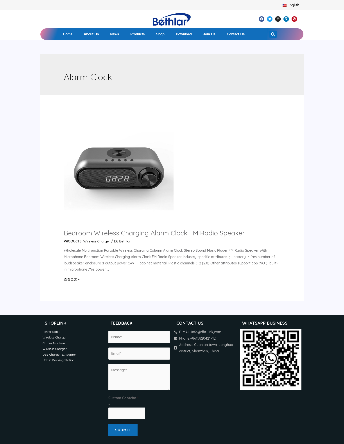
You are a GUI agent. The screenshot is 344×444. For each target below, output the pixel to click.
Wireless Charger (98, 241)
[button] (273, 34)
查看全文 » (72, 279)
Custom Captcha (123, 398)
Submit (123, 430)
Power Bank (51, 332)
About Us (91, 34)
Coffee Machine (54, 343)
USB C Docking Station (59, 361)
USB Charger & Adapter (60, 355)
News (114, 34)
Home (67, 34)
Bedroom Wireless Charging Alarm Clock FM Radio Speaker (154, 233)
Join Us (209, 34)
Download (184, 34)
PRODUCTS (73, 241)
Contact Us (236, 34)
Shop (160, 34)
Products (137, 34)
